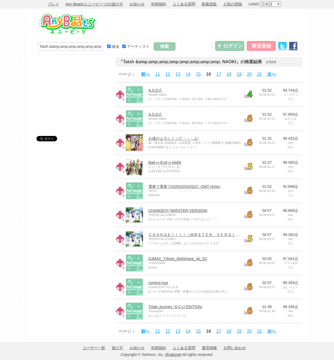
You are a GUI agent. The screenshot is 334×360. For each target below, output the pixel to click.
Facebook (293, 46)
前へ (145, 74)
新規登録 (261, 46)
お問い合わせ (234, 348)
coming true (158, 283)
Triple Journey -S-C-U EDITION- (175, 307)
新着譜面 (209, 4)
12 (167, 74)
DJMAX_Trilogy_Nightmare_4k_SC (177, 258)
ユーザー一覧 (94, 348)
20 (249, 74)
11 (157, 74)
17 (218, 74)
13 (178, 74)
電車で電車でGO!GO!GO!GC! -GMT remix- (184, 186)
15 (198, 74)
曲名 (113, 46)
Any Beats (68, 24)
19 (239, 74)
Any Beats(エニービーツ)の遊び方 (94, 4)
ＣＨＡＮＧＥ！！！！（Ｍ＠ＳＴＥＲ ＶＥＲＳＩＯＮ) (196, 234)
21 (259, 74)
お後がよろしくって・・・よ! (173, 138)
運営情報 (209, 348)
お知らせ (137, 4)
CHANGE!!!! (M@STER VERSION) (177, 210)
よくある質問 (184, 4)
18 (229, 74)
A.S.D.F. (155, 90)
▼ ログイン (230, 46)
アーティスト (136, 46)
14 (188, 74)
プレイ (53, 4)
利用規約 (158, 4)
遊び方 (117, 348)
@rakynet (173, 354)
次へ (271, 74)
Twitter (282, 46)
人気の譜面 (232, 4)
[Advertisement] (203, 23)
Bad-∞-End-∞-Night (164, 162)
